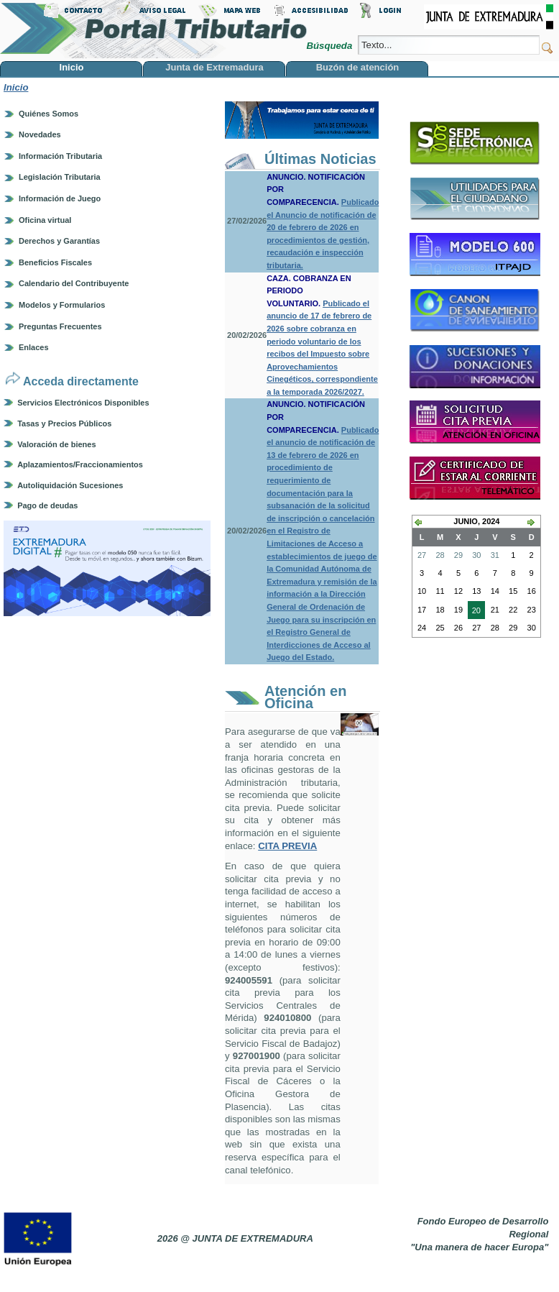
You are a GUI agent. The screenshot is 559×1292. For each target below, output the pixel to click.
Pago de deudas (47, 505)
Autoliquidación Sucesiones (70, 485)
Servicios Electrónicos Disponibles (83, 402)
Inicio (16, 87)
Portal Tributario (154, 29)
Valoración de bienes (56, 444)
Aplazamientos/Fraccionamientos (80, 464)
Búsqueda (330, 45)
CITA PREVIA (287, 845)
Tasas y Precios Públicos (64, 423)
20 (474, 612)
